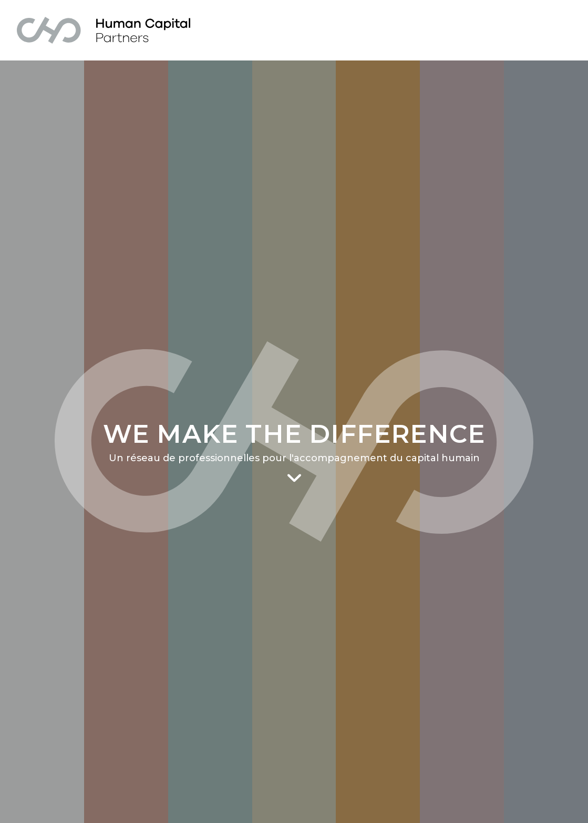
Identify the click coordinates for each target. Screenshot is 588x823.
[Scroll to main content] (294, 479)
